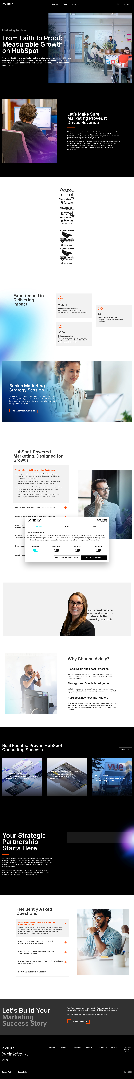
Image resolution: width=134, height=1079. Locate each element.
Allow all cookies (93, 557)
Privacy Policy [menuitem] (7, 1072)
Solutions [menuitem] (52, 1047)
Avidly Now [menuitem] (103, 1047)
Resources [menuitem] (77, 1047)
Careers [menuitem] (114, 1047)
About (65, 4)
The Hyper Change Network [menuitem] (127, 1049)
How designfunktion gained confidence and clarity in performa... (62, 776)
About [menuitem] (63, 1047)
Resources (75, 4)
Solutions (55, 4)
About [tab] (95, 526)
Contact (126, 4)
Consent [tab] (39, 526)
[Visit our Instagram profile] (3, 1060)
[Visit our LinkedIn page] (7, 1060)
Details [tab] (67, 526)
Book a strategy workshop (23, 411)
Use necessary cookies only (66, 557)
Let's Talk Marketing (78, 1021)
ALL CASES (125, 750)
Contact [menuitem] (89, 1047)
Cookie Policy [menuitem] (23, 1072)
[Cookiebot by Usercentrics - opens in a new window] (99, 520)
